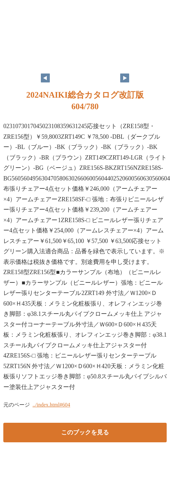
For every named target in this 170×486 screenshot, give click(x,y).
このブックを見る (85, 432)
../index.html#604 (51, 405)
